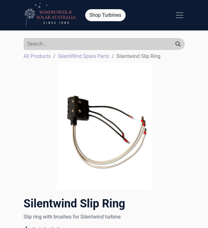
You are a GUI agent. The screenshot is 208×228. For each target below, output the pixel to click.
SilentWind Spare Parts (84, 56)
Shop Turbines (105, 15)
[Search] (178, 44)
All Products (37, 56)
